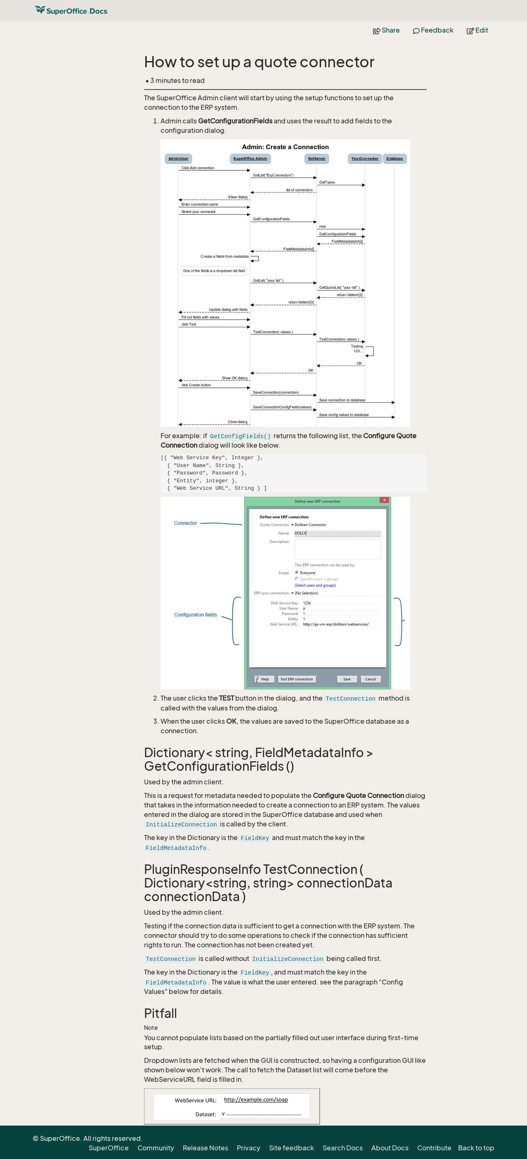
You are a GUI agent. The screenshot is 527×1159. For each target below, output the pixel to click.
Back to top (476, 1148)
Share (386, 30)
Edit (477, 30)
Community (155, 1148)
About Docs (390, 1148)
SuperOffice (109, 1148)
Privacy (248, 1148)
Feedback (433, 30)
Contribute (434, 1148)
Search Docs (343, 1148)
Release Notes (205, 1148)
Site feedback (291, 1148)
